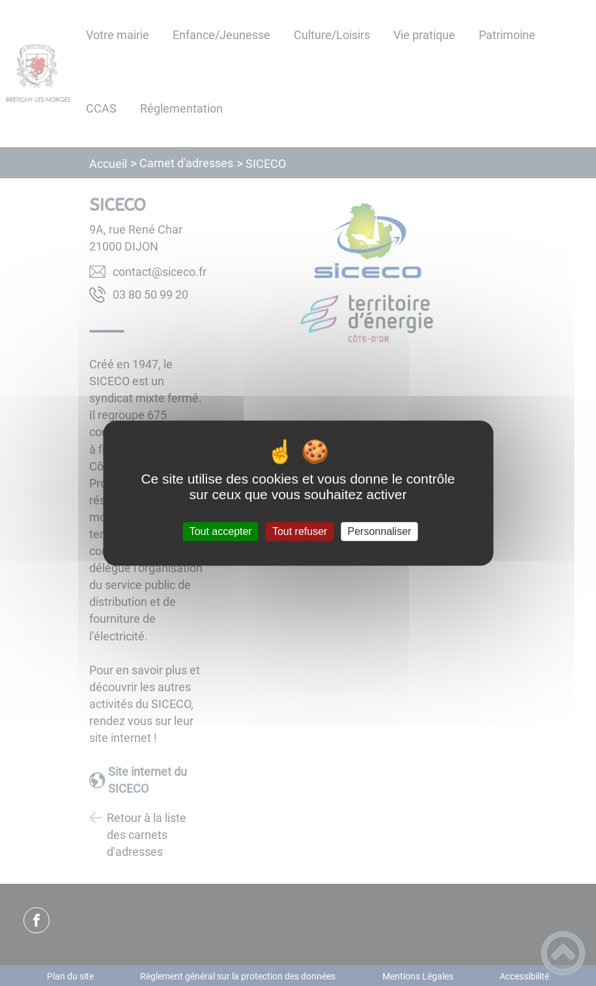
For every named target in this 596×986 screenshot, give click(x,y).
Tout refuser (299, 531)
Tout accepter (221, 531)
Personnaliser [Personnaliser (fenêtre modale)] (380, 531)
